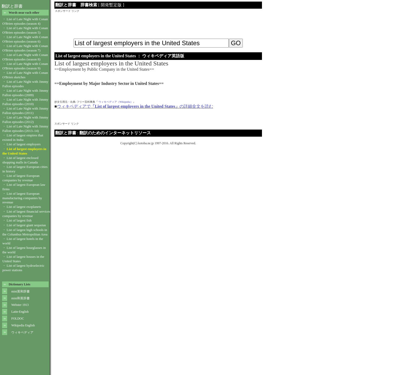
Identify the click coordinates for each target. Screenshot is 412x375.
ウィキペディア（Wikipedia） (116, 101)
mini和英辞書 (20, 298)
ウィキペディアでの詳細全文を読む (135, 106)
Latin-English (20, 312)
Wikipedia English (23, 325)
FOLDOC (17, 318)
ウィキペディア (22, 332)
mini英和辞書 (20, 291)
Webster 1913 (20, 305)
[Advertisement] (158, 25)
